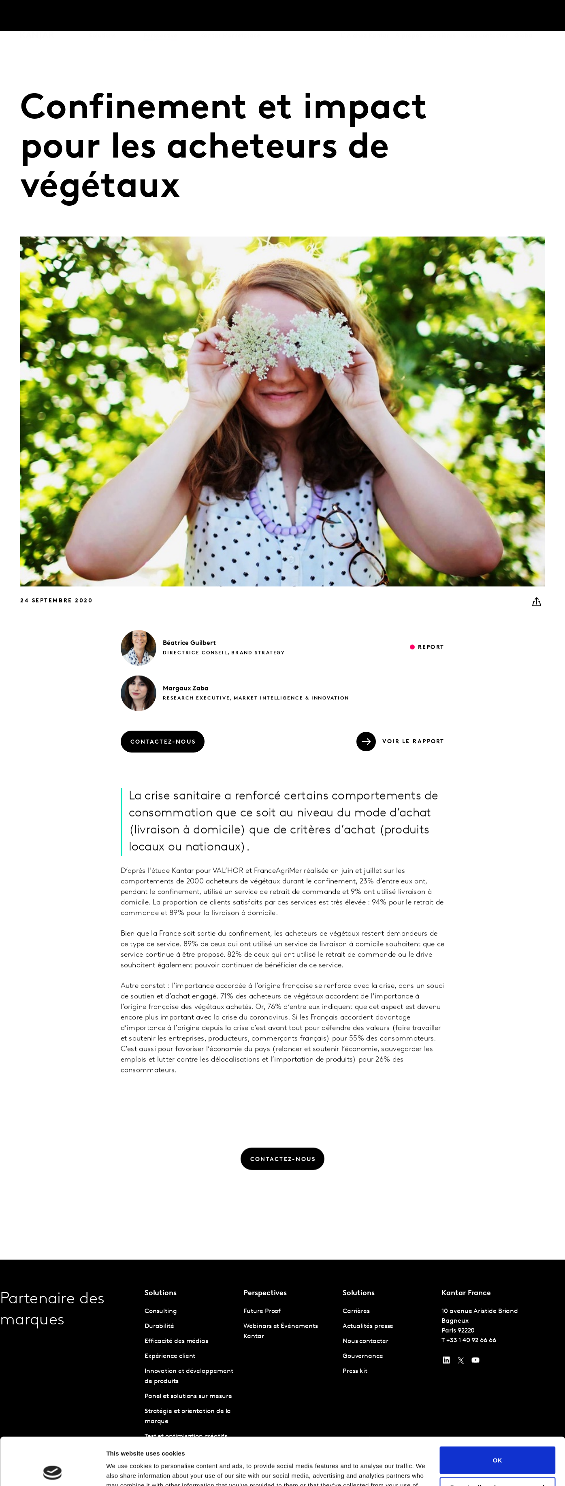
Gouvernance (363, 1356)
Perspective (160, 16)
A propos (408, 16)
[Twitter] (461, 1362)
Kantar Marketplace (230, 16)
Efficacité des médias (176, 1341)
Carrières (442, 16)
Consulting (161, 1311)
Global (524, 16)
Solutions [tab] (102, 16)
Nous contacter (485, 16)
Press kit (355, 1371)
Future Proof (262, 1311)
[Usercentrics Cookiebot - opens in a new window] (52, 1470)
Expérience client (170, 1356)
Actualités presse (368, 1326)
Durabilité (159, 1326)
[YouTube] (446, 1362)
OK (497, 1412)
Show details (125, 1470)
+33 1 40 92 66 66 (471, 1340)
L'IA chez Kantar (365, 16)
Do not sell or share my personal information (497, 1443)
